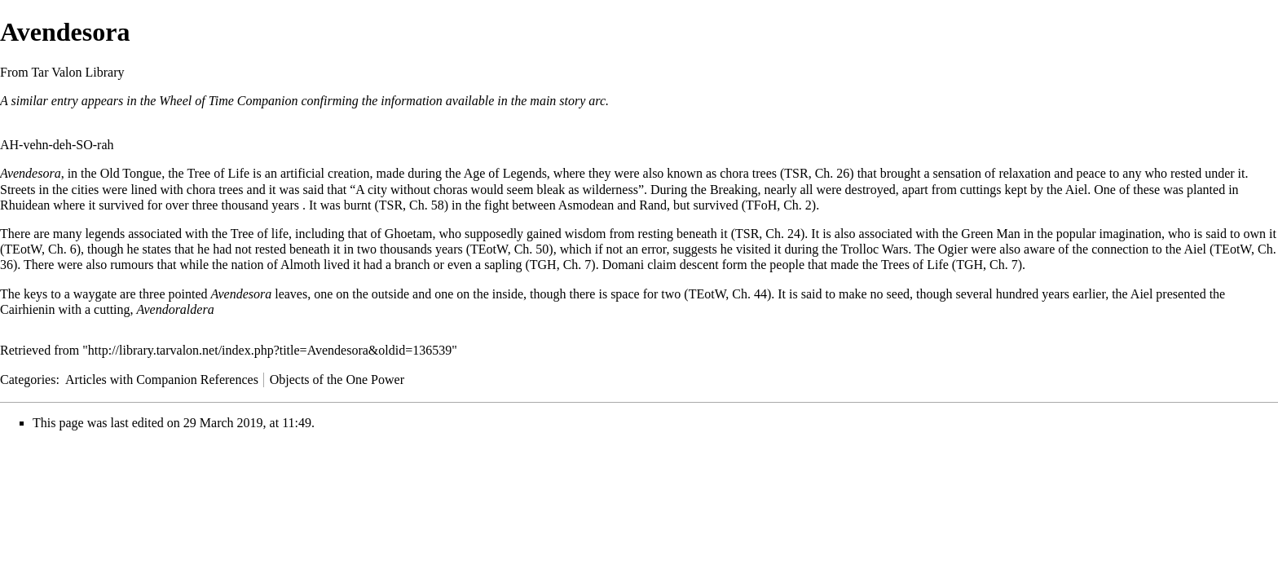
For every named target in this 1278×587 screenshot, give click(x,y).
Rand (653, 205)
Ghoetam (409, 234)
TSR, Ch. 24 (767, 234)
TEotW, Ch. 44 (728, 294)
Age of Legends (505, 173)
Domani (623, 264)
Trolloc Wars (874, 249)
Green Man (990, 234)
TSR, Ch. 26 (816, 173)
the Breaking (723, 189)
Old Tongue (130, 173)
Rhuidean (25, 205)
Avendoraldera (175, 309)
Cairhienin (27, 309)
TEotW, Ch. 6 (40, 249)
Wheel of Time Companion (228, 101)
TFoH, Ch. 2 (779, 205)
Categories (27, 379)
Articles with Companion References (161, 379)
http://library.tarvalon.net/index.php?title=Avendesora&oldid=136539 (270, 350)
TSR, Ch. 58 (411, 205)
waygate (95, 294)
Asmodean (586, 205)
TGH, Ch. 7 (561, 264)
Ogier (952, 249)
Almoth (300, 264)
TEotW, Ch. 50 (509, 249)
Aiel (1076, 189)
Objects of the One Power (337, 379)
